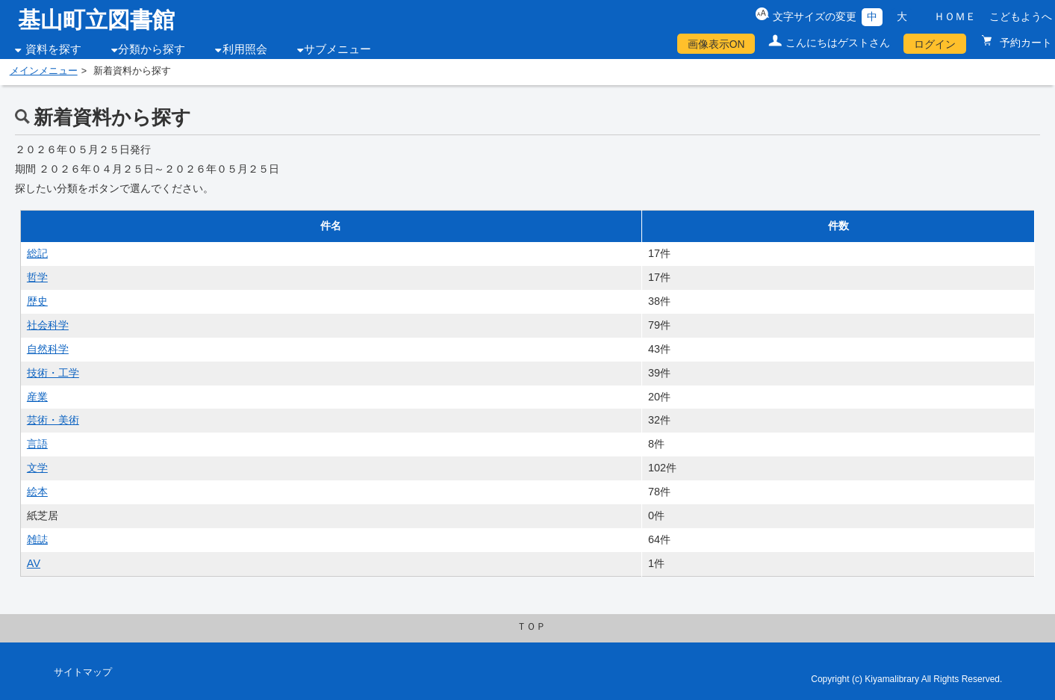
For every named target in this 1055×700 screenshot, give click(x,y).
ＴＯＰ (531, 627)
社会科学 (48, 325)
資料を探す (53, 49)
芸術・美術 (53, 420)
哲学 (37, 277)
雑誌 (37, 539)
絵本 (37, 492)
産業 (37, 397)
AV (33, 563)
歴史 (37, 301)
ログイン (935, 44)
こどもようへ (1020, 16)
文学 (37, 468)
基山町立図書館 (96, 19)
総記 (37, 253)
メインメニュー (44, 71)
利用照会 (244, 49)
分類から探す (151, 49)
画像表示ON (716, 44)
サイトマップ (83, 672)
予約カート (1024, 43)
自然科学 (48, 349)
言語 (37, 444)
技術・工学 (53, 373)
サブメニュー (337, 49)
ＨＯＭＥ (955, 16)
